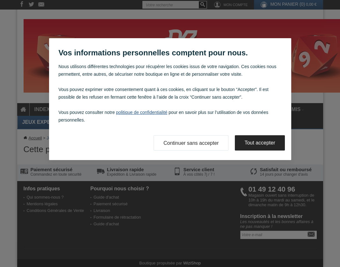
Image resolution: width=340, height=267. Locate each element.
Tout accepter (259, 142)
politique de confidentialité (141, 112)
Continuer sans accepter (191, 143)
